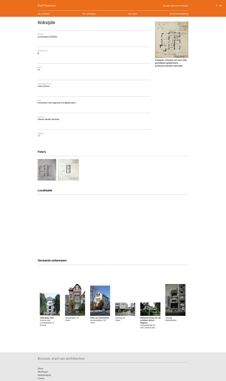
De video (132, 13)
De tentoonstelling (179, 13)
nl (221, 5)
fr (216, 5)
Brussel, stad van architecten (175, 5)
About (40, 368)
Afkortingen (43, 371)
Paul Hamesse (47, 5)
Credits (41, 378)
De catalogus (89, 13)
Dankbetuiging (44, 375)
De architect (44, 13)
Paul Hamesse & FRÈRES (46, 36)
